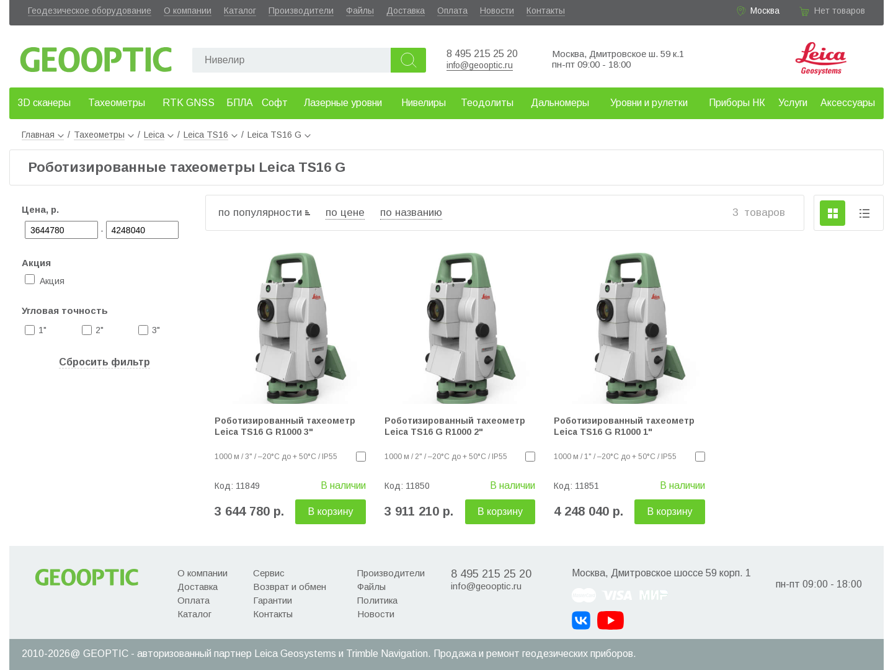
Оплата (452, 11)
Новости (497, 11)
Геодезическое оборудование (89, 11)
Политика (377, 600)
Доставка (405, 11)
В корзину (330, 511)
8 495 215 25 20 (482, 53)
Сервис (269, 573)
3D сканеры (44, 102)
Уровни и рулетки (649, 102)
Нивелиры (423, 102)
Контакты (545, 11)
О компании (187, 11)
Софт (275, 102)
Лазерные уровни (343, 102)
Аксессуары (847, 102)
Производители (301, 11)
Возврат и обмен (289, 586)
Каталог (240, 11)
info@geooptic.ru (479, 65)
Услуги (792, 102)
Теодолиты (487, 102)
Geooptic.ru (96, 56)
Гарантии (272, 600)
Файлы (360, 11)
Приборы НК (737, 102)
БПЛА (239, 102)
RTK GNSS (188, 102)
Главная (43, 135)
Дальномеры (560, 102)
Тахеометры (116, 102)
